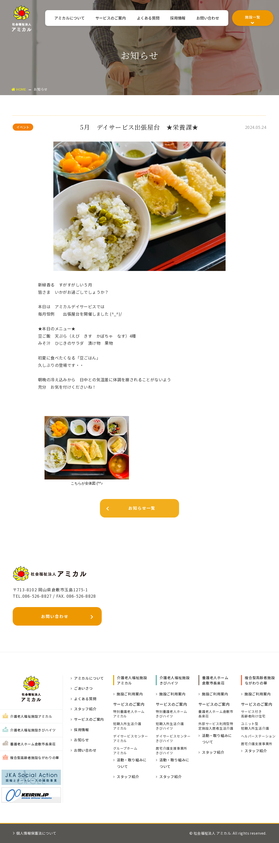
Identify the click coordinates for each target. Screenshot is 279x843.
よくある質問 (146, 18)
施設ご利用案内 (128, 693)
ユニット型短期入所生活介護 (255, 726)
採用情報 (176, 18)
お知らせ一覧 (128, 509)
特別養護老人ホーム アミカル (129, 713)
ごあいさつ (82, 688)
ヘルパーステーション (258, 736)
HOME (18, 89)
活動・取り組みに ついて (130, 763)
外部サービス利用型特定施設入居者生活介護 (215, 726)
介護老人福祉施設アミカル (27, 716)
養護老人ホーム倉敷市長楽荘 (29, 744)
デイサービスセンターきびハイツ (173, 738)
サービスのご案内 (107, 18)
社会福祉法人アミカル (21, 18)
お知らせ (80, 740)
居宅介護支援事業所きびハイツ (171, 750)
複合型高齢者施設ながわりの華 (31, 757)
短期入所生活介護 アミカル (127, 726)
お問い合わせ (207, 18)
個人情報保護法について (35, 833)
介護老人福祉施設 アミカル (132, 680)
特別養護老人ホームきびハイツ (171, 713)
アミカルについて (64, 18)
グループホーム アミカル (125, 750)
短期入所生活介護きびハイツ (170, 726)
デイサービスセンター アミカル (130, 738)
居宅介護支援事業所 (256, 744)
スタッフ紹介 (84, 709)
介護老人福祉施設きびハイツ (29, 730)
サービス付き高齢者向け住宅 (253, 713)
